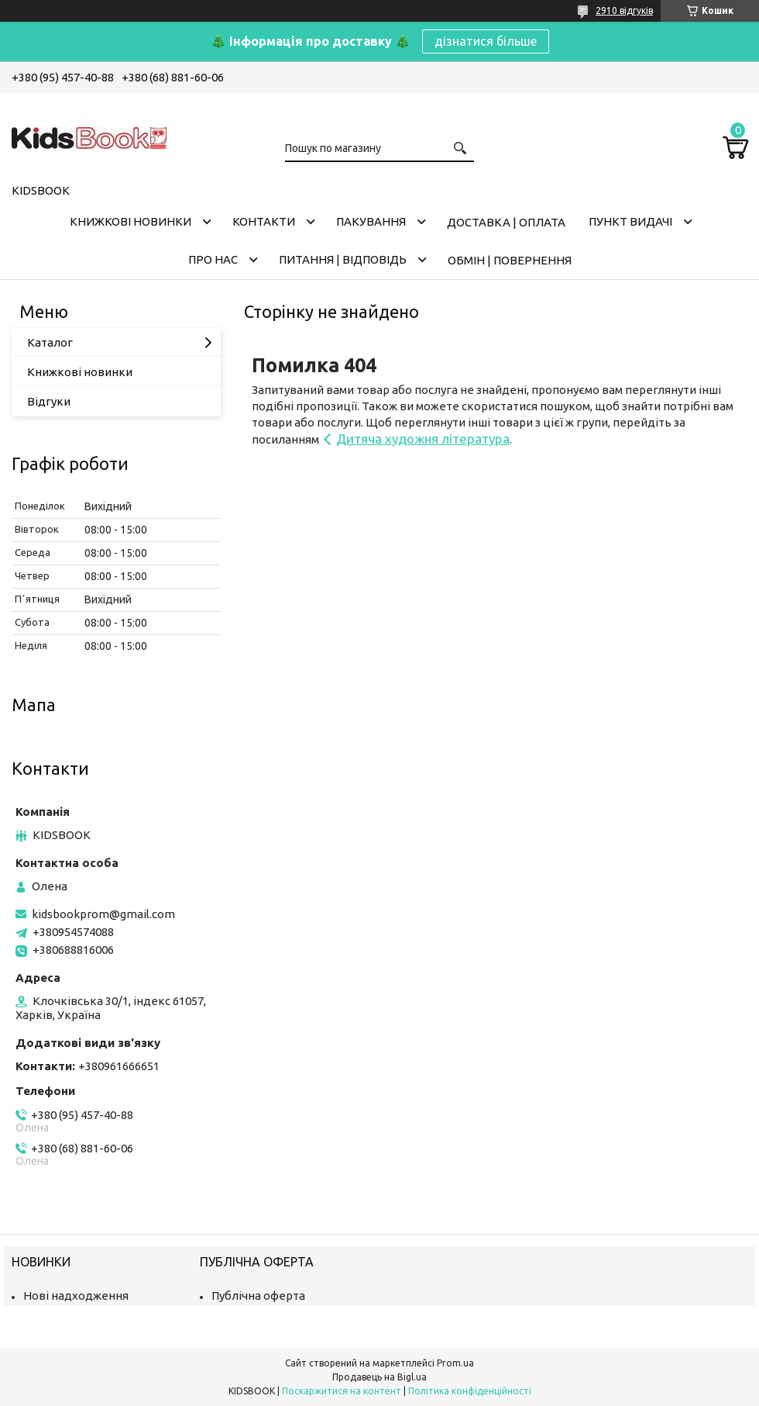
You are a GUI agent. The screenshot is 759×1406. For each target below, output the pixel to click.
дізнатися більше (485, 41)
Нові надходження (76, 1295)
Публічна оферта (258, 1295)
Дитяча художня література (423, 438)
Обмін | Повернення (510, 260)
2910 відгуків (624, 10)
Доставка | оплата (506, 222)
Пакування (371, 221)
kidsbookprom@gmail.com (103, 914)
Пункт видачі (630, 221)
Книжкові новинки (130, 221)
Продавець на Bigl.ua (379, 1377)
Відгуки (48, 401)
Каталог (50, 342)
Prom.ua (455, 1363)
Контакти (263, 221)
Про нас (213, 259)
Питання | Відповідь (343, 259)
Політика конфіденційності (469, 1391)
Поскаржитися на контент (341, 1391)
